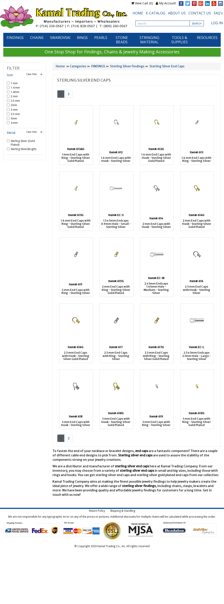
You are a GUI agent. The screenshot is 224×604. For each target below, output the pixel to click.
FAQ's (218, 13)
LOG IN (217, 23)
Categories (78, 66)
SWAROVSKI (60, 37)
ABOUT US (177, 13)
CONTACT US (200, 13)
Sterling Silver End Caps (166, 66)
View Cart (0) (144, 3)
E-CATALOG (155, 13)
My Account (167, 3)
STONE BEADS (122, 39)
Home (60, 66)
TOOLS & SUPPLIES (179, 39)
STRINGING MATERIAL (149, 39)
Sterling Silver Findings (127, 66)
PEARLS (100, 37)
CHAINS (37, 37)
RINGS (82, 37)
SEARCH (196, 23)
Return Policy (97, 511)
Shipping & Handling (122, 511)
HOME (138, 13)
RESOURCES (207, 37)
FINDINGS (15, 37)
